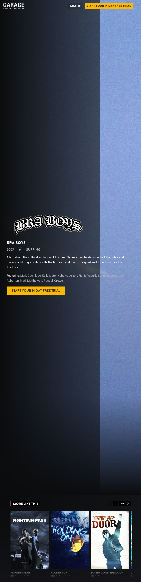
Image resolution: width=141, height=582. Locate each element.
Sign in (75, 6)
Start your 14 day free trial (108, 6)
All (124, 503)
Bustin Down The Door (107, 573)
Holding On (59, 573)
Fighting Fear (20, 573)
